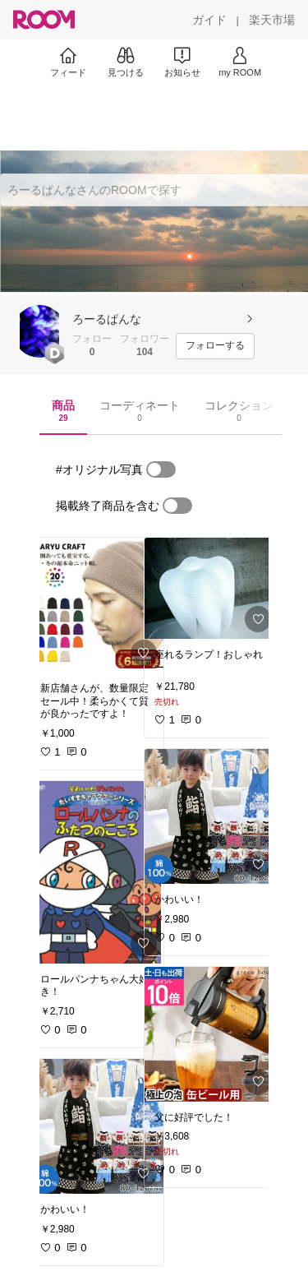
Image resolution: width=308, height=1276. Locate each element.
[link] (96, 605)
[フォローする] (215, 346)
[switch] (161, 469)
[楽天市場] (272, 19)
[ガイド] (209, 19)
